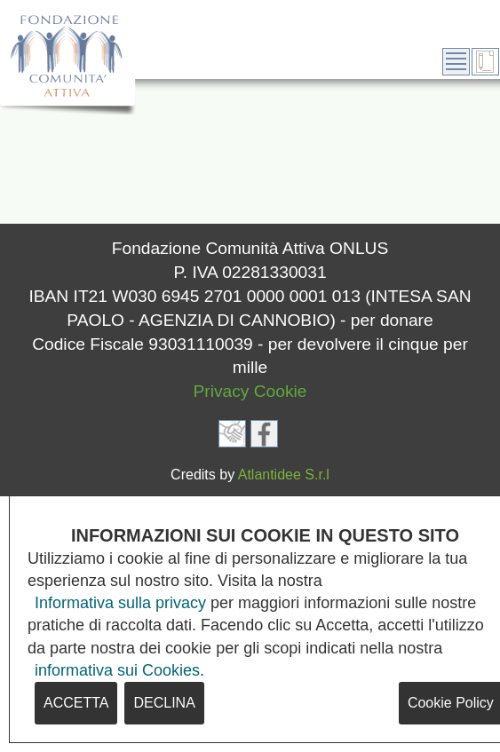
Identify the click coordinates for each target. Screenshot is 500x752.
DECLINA (163, 702)
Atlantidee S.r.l (283, 474)
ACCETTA (76, 702)
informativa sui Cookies (117, 670)
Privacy (222, 391)
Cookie (280, 391)
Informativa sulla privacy (120, 603)
